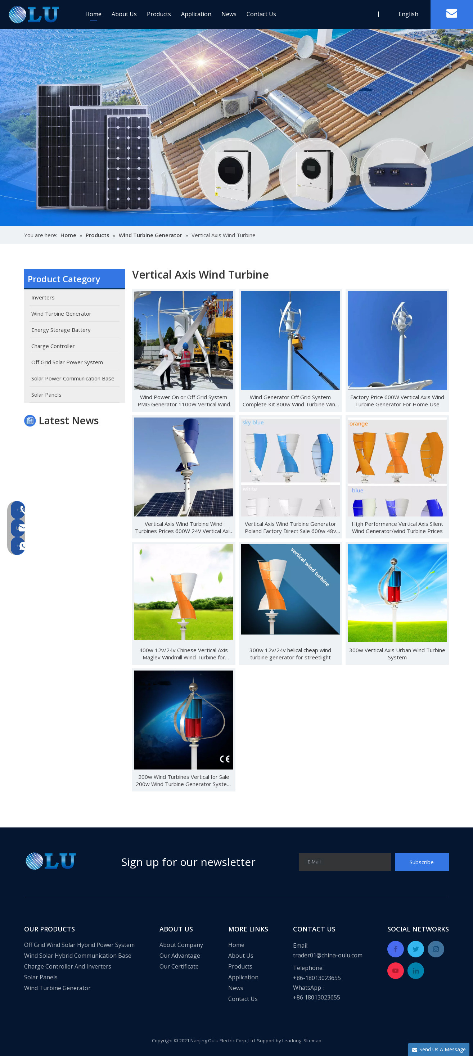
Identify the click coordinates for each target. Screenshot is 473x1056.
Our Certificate (179, 966)
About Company (181, 945)
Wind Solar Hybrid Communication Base (77, 956)
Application (196, 14)
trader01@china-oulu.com (327, 955)
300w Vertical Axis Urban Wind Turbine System (397, 653)
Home (93, 14)
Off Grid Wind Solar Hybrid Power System (79, 945)
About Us (124, 14)
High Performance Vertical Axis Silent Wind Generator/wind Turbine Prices (397, 527)
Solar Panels (41, 977)
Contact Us (261, 14)
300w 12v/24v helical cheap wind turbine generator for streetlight (290, 653)
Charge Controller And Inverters (67, 966)
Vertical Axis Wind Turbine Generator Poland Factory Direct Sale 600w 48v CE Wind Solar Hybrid (290, 527)
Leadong (291, 1040)
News (228, 14)
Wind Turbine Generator (57, 988)
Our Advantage (179, 956)
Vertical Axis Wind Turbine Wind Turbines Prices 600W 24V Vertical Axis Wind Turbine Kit (184, 527)
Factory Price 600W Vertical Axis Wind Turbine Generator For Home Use (397, 400)
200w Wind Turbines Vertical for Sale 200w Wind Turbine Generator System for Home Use (183, 780)
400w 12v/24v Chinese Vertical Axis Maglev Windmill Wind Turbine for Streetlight (183, 653)
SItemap (312, 1040)
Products (159, 14)
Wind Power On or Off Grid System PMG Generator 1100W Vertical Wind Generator (184, 400)
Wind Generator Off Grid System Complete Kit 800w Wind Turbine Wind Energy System (290, 400)
